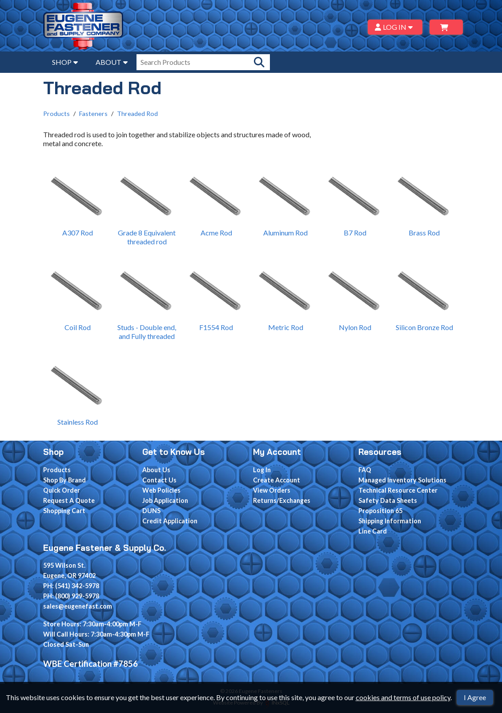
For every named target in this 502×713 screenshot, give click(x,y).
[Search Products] (259, 62)
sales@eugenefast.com (77, 606)
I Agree (475, 697)
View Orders (271, 490)
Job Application (165, 500)
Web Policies (161, 490)
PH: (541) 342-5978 (71, 586)
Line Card (372, 531)
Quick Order (61, 490)
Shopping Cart (64, 510)
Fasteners (93, 113)
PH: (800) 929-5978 (71, 596)
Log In (262, 470)
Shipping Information (389, 521)
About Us (156, 470)
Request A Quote (69, 500)
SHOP (65, 62)
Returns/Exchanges (281, 500)
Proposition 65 (380, 510)
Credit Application (169, 521)
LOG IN (395, 27)
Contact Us (159, 480)
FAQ (364, 470)
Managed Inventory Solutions (402, 480)
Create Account (276, 480)
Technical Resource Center (398, 490)
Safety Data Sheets (387, 500)
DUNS (151, 510)
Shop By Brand (64, 480)
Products (56, 113)
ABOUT (112, 62)
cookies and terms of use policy (403, 697)
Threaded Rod (137, 113)
